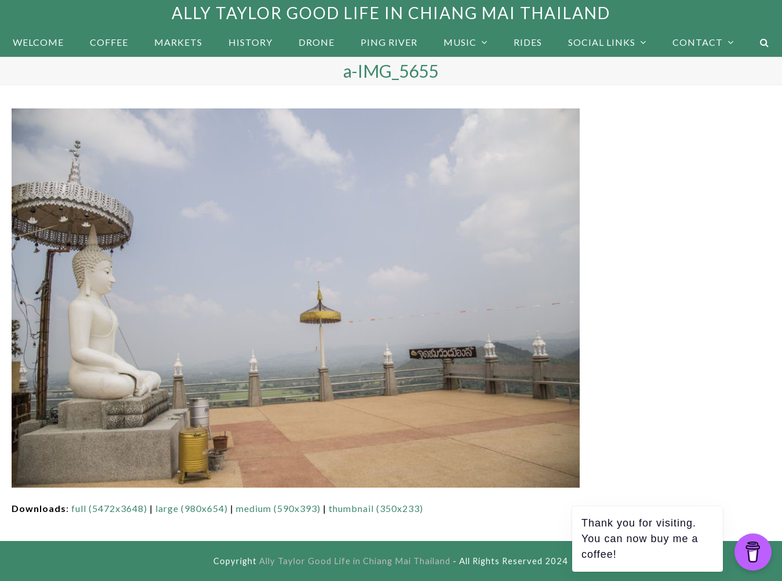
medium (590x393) (278, 508)
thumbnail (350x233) (376, 508)
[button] (764, 42)
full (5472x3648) (109, 508)
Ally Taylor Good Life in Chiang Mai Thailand (391, 13)
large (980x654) (191, 508)
